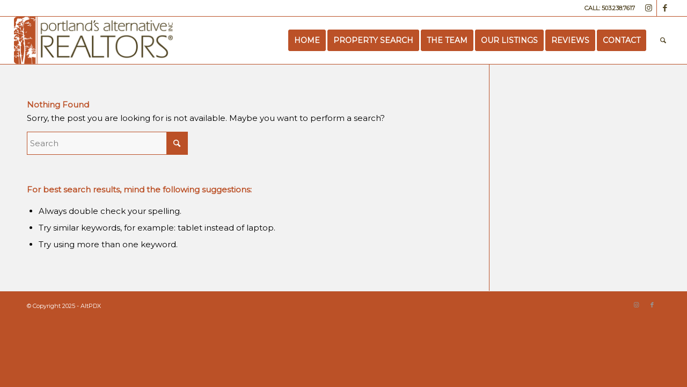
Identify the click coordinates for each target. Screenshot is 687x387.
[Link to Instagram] (648, 8)
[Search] (663, 40)
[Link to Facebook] (665, 8)
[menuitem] (307, 40)
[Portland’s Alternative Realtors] (93, 40)
